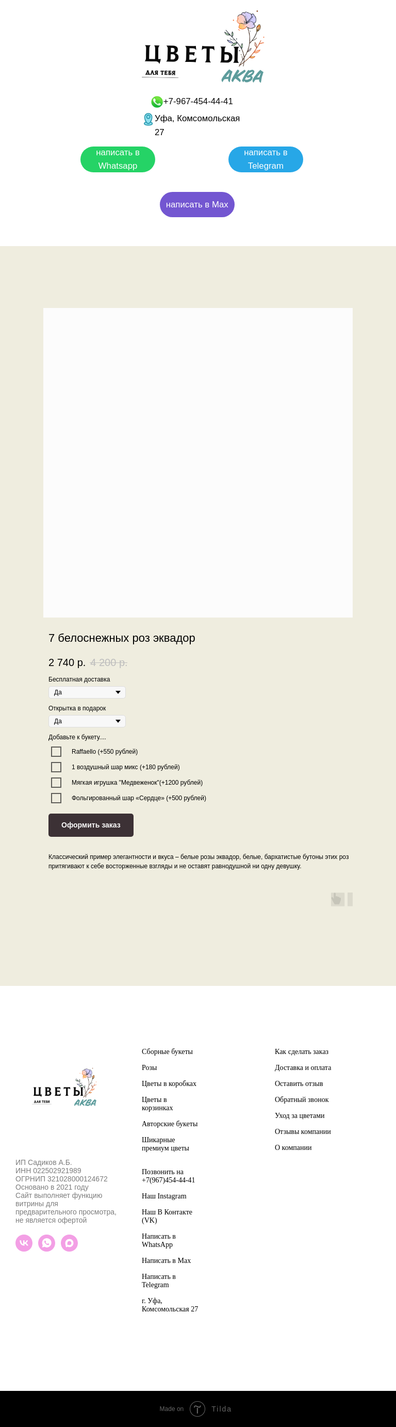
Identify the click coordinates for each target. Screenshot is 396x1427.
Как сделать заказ (301, 1052)
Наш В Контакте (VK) (167, 1216)
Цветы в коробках (169, 1084)
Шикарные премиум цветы (165, 1144)
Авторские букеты (169, 1124)
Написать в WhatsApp (159, 1240)
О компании (293, 1148)
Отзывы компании (303, 1132)
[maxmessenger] (69, 1248)
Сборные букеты (167, 1052)
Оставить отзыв (299, 1084)
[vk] (23, 1248)
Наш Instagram (164, 1196)
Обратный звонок (301, 1100)
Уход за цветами (300, 1116)
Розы (149, 1068)
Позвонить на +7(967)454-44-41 (168, 1176)
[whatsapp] (46, 1248)
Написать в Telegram (159, 1281)
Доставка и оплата (303, 1068)
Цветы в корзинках (157, 1104)
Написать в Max (166, 1260)
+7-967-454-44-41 (198, 101)
